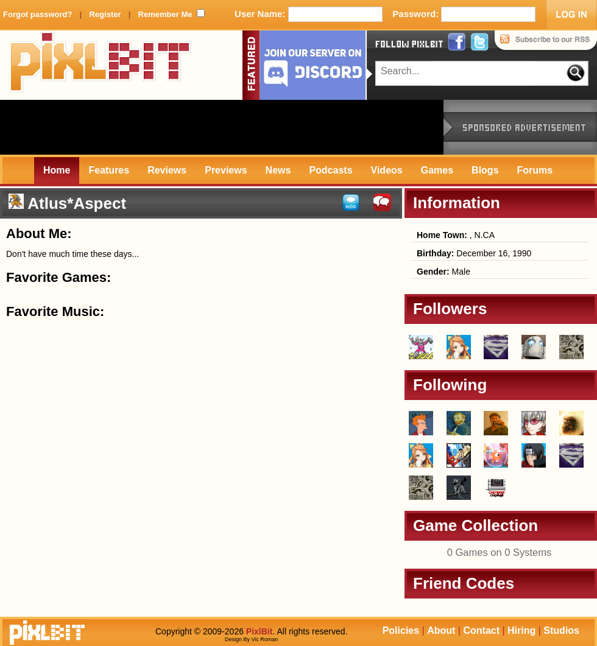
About (441, 630)
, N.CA (456, 235)
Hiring (521, 630)
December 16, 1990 (474, 253)
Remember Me (165, 14)
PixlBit (100, 65)
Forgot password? (37, 14)
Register (105, 14)
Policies (401, 630)
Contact (481, 630)
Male (443, 271)
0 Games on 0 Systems (499, 552)
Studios (561, 630)
